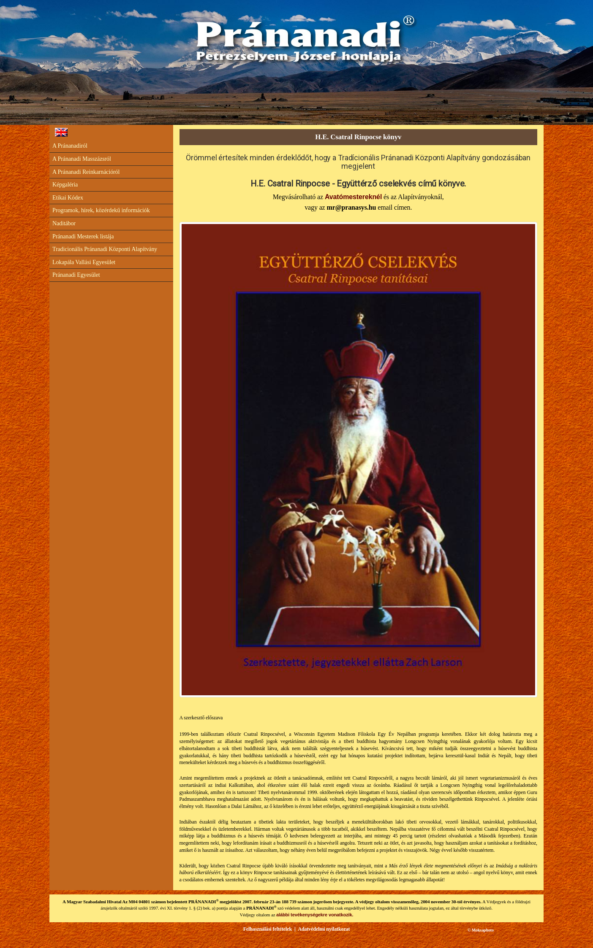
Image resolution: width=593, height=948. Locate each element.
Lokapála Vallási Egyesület (83, 262)
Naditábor (64, 223)
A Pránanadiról (69, 146)
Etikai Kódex (67, 197)
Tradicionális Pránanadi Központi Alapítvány (104, 249)
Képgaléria (65, 184)
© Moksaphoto (481, 930)
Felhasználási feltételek (267, 929)
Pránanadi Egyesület (76, 275)
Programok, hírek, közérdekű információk (101, 210)
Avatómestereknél (353, 196)
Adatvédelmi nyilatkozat (324, 929)
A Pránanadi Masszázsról (81, 159)
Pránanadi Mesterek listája (83, 236)
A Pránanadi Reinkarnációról (86, 172)
